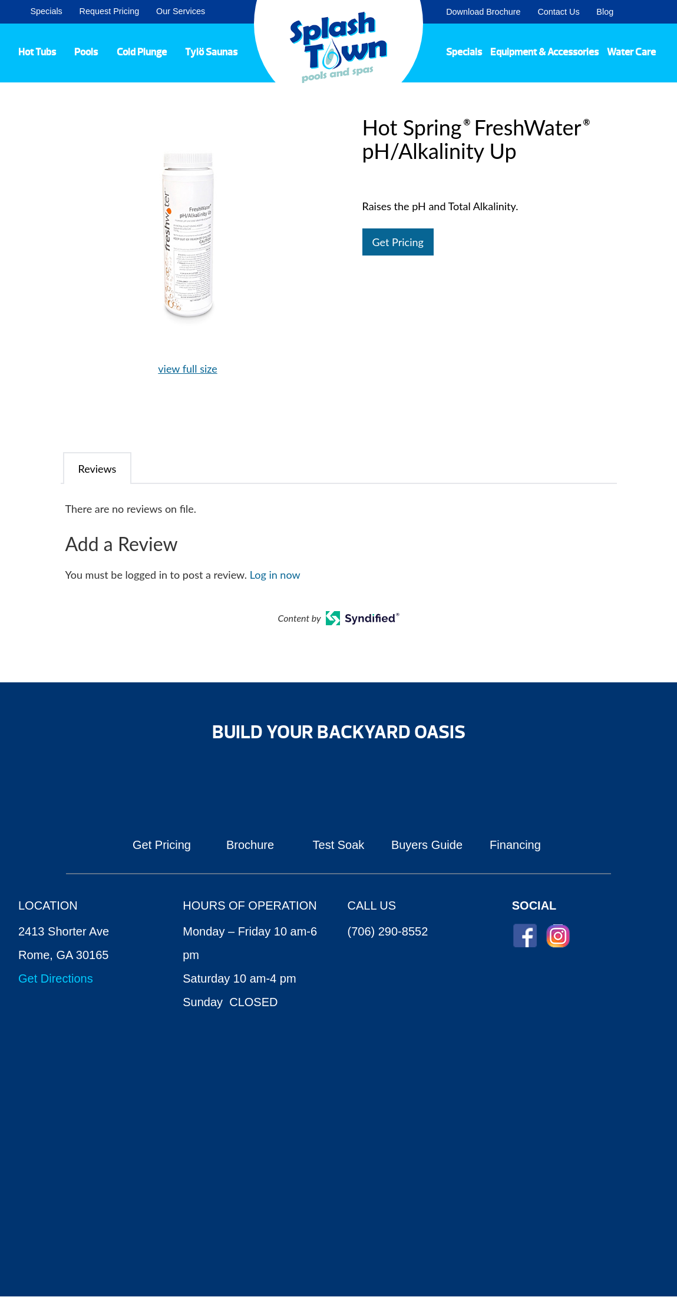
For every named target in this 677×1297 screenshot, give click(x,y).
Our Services (180, 11)
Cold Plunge (142, 51)
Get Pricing (398, 241)
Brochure (250, 844)
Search (654, 12)
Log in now (275, 574)
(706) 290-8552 (388, 931)
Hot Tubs (37, 51)
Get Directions (55, 978)
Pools (86, 51)
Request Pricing (110, 11)
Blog (604, 11)
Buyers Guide (427, 844)
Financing (515, 844)
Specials (46, 11)
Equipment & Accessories (544, 51)
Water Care (631, 51)
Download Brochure (483, 11)
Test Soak (339, 844)
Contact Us (558, 11)
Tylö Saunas (211, 51)
